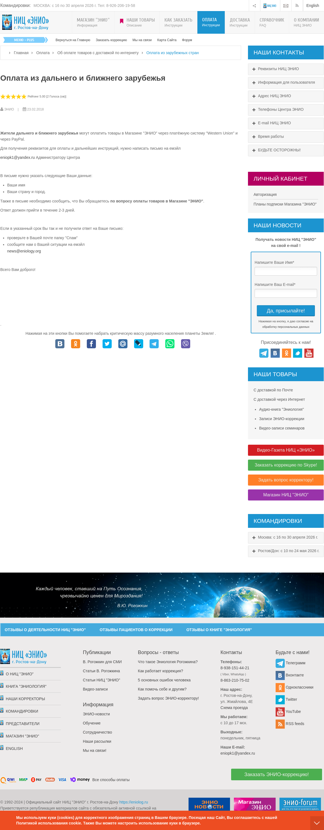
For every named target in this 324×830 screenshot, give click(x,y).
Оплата (42, 53)
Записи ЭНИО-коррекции (281, 419)
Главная (21, 53)
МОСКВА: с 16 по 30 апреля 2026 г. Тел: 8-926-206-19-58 (84, 5)
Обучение (92, 723)
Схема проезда (234, 707)
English (312, 5)
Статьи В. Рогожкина (101, 671)
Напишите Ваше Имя (274, 262)
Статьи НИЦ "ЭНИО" (101, 680)
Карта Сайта (167, 40)
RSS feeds (290, 723)
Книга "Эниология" (26, 686)
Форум (187, 40)
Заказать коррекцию (111, 40)
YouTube (288, 711)
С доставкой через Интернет (279, 399)
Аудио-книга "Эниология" (281, 409)
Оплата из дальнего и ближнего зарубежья (82, 78)
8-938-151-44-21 (235, 668)
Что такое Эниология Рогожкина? (168, 662)
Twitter (286, 699)
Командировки (22, 711)
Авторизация (265, 194)
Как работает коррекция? (160, 671)
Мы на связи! (94, 750)
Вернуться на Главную (73, 40)
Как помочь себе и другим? (162, 689)
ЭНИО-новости (96, 714)
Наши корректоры (25, 699)
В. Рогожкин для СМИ (102, 662)
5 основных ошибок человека (164, 680)
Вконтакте (290, 675)
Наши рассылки (97, 741)
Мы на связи (141, 40)
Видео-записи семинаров (282, 428)
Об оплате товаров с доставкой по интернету (98, 53)
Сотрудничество (97, 732)
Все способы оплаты (111, 780)
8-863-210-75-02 (235, 680)
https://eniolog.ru (133, 802)
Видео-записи (95, 689)
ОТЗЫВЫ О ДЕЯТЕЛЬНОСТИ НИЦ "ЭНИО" (45, 630)
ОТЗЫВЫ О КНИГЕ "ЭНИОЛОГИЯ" (219, 630)
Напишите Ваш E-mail (275, 284)
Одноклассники (294, 687)
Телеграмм (290, 663)
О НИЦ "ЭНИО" (19, 674)
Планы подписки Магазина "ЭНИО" (285, 204)
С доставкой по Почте (273, 390)
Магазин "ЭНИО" (22, 736)
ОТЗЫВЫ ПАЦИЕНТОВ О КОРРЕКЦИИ (136, 630)
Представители (23, 723)
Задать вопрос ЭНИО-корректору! (168, 698)
